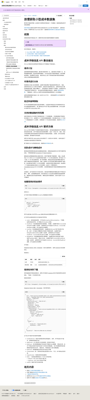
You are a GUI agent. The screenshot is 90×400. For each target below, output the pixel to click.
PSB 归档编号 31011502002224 (24, 393)
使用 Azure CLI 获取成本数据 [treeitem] (12, 72)
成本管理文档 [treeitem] (6, 18)
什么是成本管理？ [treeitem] (8, 22)
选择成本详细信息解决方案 (40, 372)
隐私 (35, 393)
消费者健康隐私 (5, 395)
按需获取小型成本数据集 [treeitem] (11, 66)
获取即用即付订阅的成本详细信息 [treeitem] (13, 69)
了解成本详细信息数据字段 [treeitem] (12, 62)
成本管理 (34, 15)
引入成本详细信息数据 (34, 370)
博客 (70, 393)
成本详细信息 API (29, 45)
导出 (57, 95)
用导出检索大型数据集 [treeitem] (11, 64)
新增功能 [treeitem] (6, 24)
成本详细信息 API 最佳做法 (76, 20)
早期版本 (65, 393)
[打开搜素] (87, 2)
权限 (71, 18)
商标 (18, 395)
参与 (74, 393)
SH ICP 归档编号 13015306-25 (8, 393)
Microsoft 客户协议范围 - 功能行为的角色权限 (38, 55)
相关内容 (72, 23)
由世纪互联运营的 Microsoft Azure (45, 393)
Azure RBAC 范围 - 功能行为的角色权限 (36, 52)
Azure (25, 15)
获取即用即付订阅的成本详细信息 (56, 29)
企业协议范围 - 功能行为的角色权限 (36, 54)
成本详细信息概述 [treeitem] (10, 58)
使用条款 (13, 395)
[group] (45, 188)
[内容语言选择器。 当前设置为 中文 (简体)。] (5, 390)
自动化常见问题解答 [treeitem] (9, 51)
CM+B (29, 15)
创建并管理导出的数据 (44, 376)
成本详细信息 (27, 27)
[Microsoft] (3, 2)
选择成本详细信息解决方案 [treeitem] (12, 60)
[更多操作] (64, 15)
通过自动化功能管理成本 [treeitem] (10, 47)
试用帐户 (86, 5)
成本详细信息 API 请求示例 (76, 22)
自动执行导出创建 (39, 377)
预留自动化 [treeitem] (7, 76)
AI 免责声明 (58, 393)
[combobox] (11, 15)
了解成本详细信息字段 (32, 374)
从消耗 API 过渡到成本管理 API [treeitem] (12, 84)
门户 (80, 5)
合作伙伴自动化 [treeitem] (8, 49)
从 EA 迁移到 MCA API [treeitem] (10, 80)
